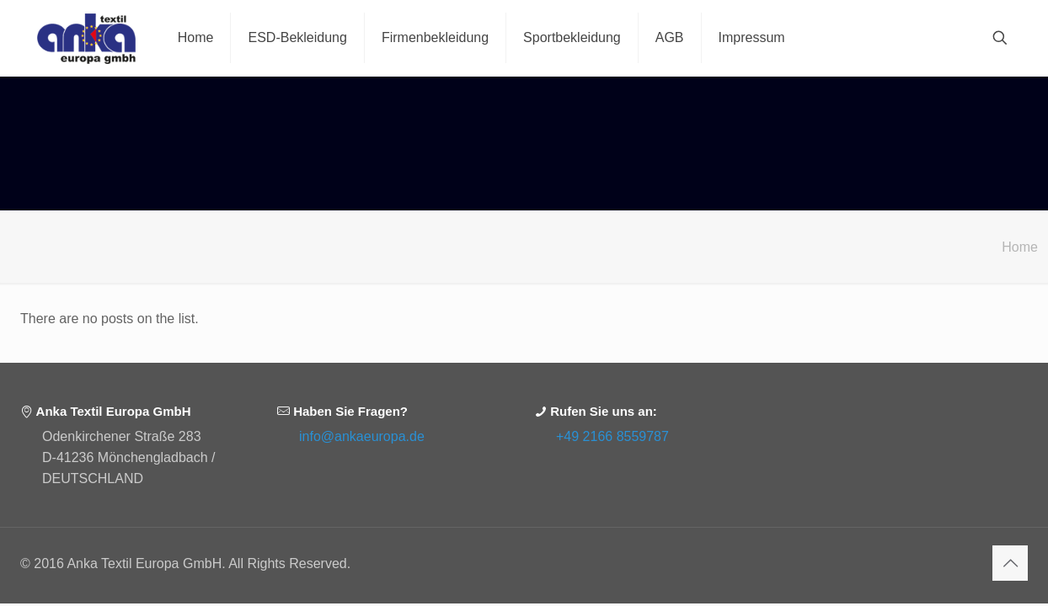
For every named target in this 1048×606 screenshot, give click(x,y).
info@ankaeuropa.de (362, 436)
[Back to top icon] (1010, 563)
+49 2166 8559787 (612, 436)
